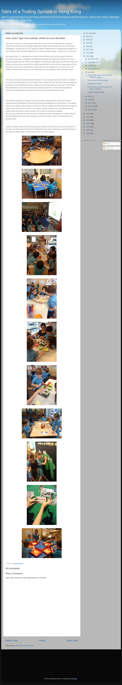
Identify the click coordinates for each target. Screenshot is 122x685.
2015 (88, 56)
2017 (88, 49)
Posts (106, 144)
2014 (88, 114)
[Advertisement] (17, 660)
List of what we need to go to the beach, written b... (100, 88)
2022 (88, 36)
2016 (88, 53)
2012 (88, 120)
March (90, 103)
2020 (88, 40)
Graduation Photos (95, 83)
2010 (88, 127)
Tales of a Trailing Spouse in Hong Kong (41, 11)
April (90, 100)
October (91, 65)
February (91, 106)
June (90, 72)
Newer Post (12, 640)
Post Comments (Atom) (24, 646)
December (92, 59)
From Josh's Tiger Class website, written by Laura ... (100, 76)
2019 (88, 43)
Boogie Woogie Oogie (96, 92)
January (91, 109)
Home (42, 640)
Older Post (72, 640)
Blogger (74, 679)
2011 (88, 123)
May (90, 96)
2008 (88, 133)
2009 (88, 130)
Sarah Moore (18, 564)
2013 (88, 117)
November (92, 62)
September (92, 69)
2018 (88, 46)
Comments (108, 148)
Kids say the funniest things (98, 80)
